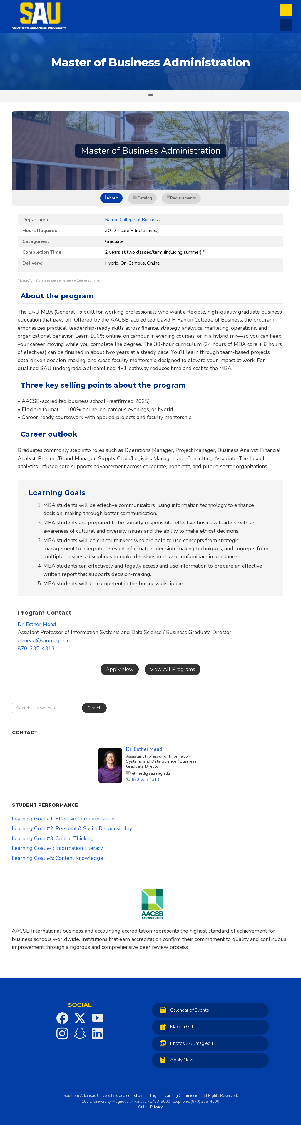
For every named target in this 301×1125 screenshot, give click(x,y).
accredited (128, 1095)
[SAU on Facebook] (62, 1018)
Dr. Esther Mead (37, 624)
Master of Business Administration (150, 62)
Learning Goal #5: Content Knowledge (57, 858)
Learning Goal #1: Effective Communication (63, 818)
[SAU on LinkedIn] (97, 1033)
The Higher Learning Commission (171, 1095)
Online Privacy (150, 1107)
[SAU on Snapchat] (80, 1033)
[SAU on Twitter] (80, 1018)
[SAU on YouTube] (97, 1018)
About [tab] (111, 198)
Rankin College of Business (132, 219)
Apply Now (119, 669)
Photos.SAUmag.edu (185, 1043)
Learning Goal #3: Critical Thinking (53, 838)
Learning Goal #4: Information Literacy (57, 848)
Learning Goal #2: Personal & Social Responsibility (72, 828)
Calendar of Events (183, 1010)
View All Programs (172, 669)
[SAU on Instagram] (62, 1033)
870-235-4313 (36, 648)
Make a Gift (175, 1026)
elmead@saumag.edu (44, 640)
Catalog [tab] (142, 198)
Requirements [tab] (181, 198)
